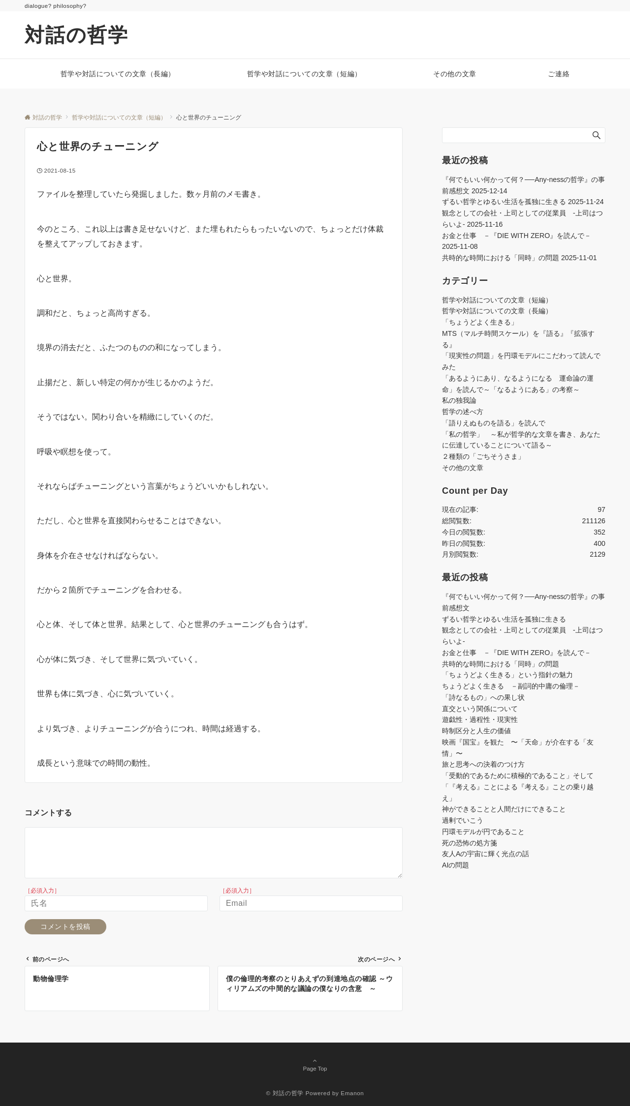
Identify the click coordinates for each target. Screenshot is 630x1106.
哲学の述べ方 (462, 412)
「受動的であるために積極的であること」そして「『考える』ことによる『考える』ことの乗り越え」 (518, 787)
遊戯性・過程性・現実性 (480, 719)
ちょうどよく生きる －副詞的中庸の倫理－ (511, 686)
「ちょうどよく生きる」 (480, 322)
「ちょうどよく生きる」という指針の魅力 (507, 675)
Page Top (315, 1065)
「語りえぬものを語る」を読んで (493, 423)
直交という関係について (480, 709)
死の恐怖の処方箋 (469, 843)
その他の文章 (462, 468)
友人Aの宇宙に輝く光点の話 (485, 854)
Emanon (352, 1093)
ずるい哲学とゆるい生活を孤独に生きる (504, 202)
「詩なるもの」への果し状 (483, 697)
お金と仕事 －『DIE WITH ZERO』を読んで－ (516, 235)
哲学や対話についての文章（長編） (497, 311)
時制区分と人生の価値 (476, 731)
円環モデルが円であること (483, 832)
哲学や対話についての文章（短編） (497, 300)
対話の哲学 (76, 35)
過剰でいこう (462, 820)
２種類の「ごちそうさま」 (483, 456)
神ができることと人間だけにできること (504, 809)
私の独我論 (459, 400)
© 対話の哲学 (285, 1093)
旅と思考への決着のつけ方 (483, 764)
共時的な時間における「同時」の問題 (500, 258)
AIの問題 (455, 865)
